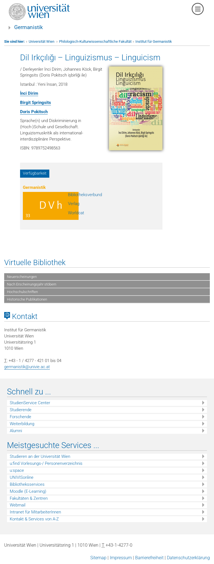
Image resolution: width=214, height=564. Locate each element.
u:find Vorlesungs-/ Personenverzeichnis (46, 463)
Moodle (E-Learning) (28, 491)
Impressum (121, 557)
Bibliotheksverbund (85, 194)
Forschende (20, 416)
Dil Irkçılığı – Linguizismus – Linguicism (90, 57)
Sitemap (98, 557)
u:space (17, 470)
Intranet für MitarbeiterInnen (35, 512)
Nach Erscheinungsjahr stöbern (31, 284)
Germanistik (28, 27)
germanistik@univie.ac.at (27, 366)
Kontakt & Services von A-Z (34, 519)
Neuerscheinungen (22, 277)
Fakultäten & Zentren (29, 498)
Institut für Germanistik (153, 41)
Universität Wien (42, 41)
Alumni (16, 430)
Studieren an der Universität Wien (40, 456)
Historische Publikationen (27, 299)
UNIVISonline (21, 477)
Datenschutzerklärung (188, 557)
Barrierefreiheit (149, 557)
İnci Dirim (29, 93)
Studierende (20, 409)
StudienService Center (30, 402)
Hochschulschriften (22, 292)
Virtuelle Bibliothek (34, 262)
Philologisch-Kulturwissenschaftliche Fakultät (95, 41)
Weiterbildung (22, 423)
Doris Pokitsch (34, 111)
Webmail (17, 505)
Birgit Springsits (35, 102)
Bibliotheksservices (27, 484)
